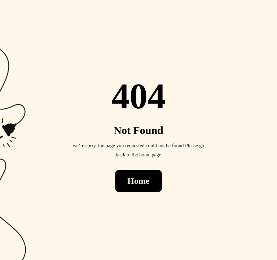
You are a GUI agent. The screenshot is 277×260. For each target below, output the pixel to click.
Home (138, 181)
